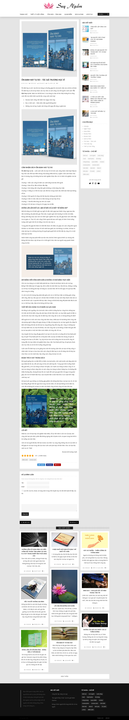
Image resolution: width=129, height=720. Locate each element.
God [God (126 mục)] (84, 158)
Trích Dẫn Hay (88, 144)
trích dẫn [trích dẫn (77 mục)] (85, 168)
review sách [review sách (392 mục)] (95, 165)
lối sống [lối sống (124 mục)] (98, 158)
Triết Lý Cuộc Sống (37, 14)
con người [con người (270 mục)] (92, 155)
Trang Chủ (23, 14)
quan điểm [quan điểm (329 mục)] (95, 162)
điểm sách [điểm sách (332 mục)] (86, 174)
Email (23, 486)
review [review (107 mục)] (102, 162)
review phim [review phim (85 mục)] (86, 165)
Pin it (57, 465)
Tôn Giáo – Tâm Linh (54, 14)
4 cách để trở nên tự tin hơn (97, 112)
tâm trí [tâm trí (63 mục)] (99, 168)
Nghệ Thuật (87, 129)
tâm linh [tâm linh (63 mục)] (92, 168)
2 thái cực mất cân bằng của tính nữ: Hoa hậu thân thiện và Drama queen (98, 99)
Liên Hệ (107, 718)
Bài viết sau (73, 522)
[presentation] (34, 513)
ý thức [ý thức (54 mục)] (98, 171)
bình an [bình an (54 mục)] (85, 155)
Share (49, 465)
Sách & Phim (79, 14)
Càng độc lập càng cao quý (98, 27)
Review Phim (87, 134)
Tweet (41, 465)
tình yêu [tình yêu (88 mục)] (85, 171)
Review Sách (33, 83)
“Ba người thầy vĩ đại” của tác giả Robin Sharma (97, 39)
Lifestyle (89, 14)
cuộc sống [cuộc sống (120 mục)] (100, 155)
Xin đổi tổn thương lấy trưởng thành (98, 76)
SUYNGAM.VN (42, 83)
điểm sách (25, 460)
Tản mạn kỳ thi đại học (64, 643)
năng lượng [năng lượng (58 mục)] (86, 162)
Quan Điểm (68, 14)
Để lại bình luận (51, 83)
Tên (23, 483)
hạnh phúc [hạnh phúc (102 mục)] (91, 158)
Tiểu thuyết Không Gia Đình (34, 601)
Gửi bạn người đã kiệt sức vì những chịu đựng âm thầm (98, 64)
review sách (33, 460)
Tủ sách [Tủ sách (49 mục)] (92, 171)
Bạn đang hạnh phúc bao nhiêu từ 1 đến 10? (98, 87)
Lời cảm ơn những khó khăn (64, 606)
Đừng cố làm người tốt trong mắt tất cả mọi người (98, 52)
